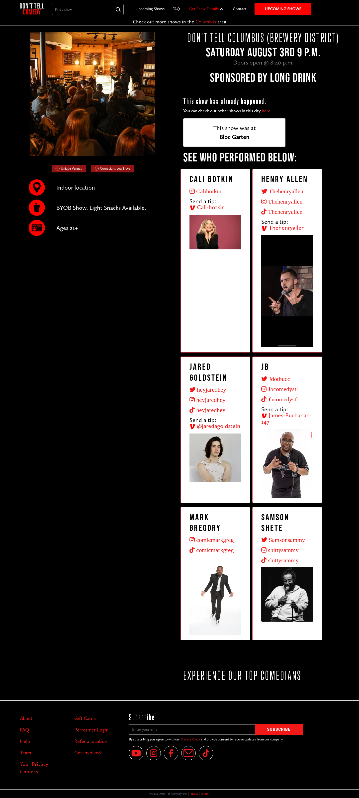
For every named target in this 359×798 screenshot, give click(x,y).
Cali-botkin (207, 207)
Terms (204, 794)
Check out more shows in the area (179, 22)
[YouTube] (136, 753)
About (26, 718)
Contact (240, 8)
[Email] (188, 753)
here (266, 111)
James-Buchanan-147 (286, 419)
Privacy (193, 794)
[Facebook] (171, 753)
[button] (206, 9)
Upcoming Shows (150, 8)
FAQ (176, 8)
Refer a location (90, 741)
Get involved (87, 753)
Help (25, 741)
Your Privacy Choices (34, 768)
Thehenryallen (283, 227)
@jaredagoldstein (214, 426)
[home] (32, 8)
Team (25, 753)
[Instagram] (153, 753)
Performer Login (91, 730)
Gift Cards (85, 718)
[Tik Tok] (206, 753)
